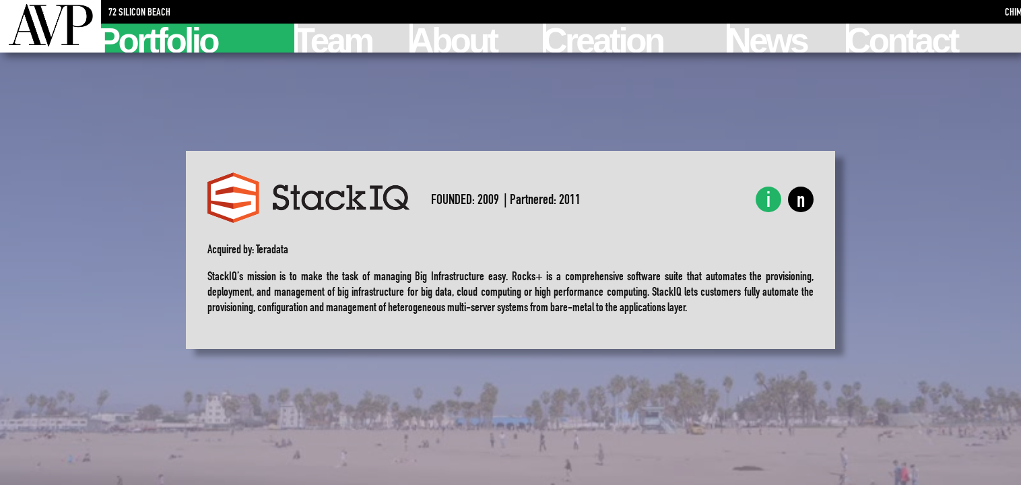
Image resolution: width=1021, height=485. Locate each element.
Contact (903, 38)
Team (335, 38)
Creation (604, 38)
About (455, 38)
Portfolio (159, 38)
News (768, 38)
